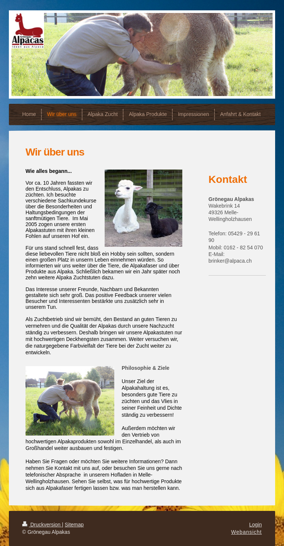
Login (255, 525)
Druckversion (42, 525)
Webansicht (246, 532)
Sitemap (74, 525)
